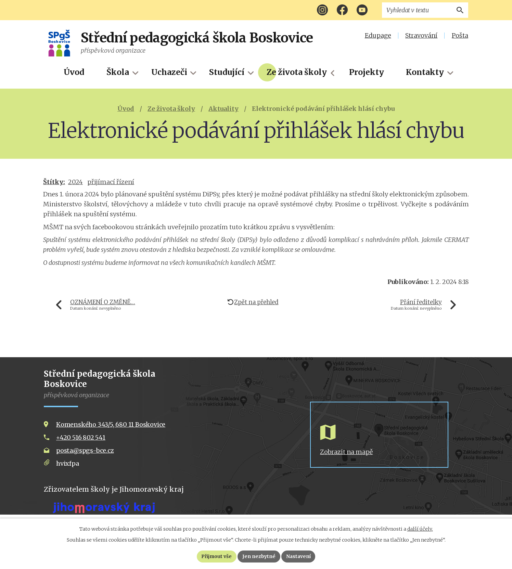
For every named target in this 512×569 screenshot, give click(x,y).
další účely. (420, 529)
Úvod (74, 72)
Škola (117, 72)
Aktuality (223, 109)
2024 (75, 182)
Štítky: (54, 182)
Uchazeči (169, 72)
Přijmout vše (216, 556)
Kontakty (425, 72)
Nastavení (298, 556)
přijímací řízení (110, 182)
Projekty (366, 72)
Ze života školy (297, 72)
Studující (226, 72)
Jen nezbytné (259, 556)
